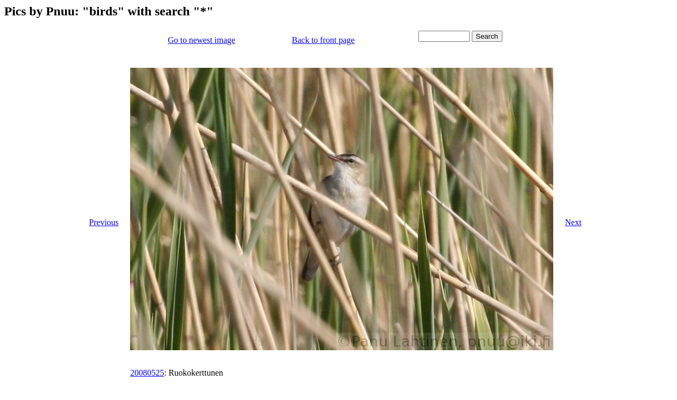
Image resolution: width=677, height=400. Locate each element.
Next (573, 222)
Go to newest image (201, 40)
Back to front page (323, 40)
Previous (103, 222)
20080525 (147, 372)
